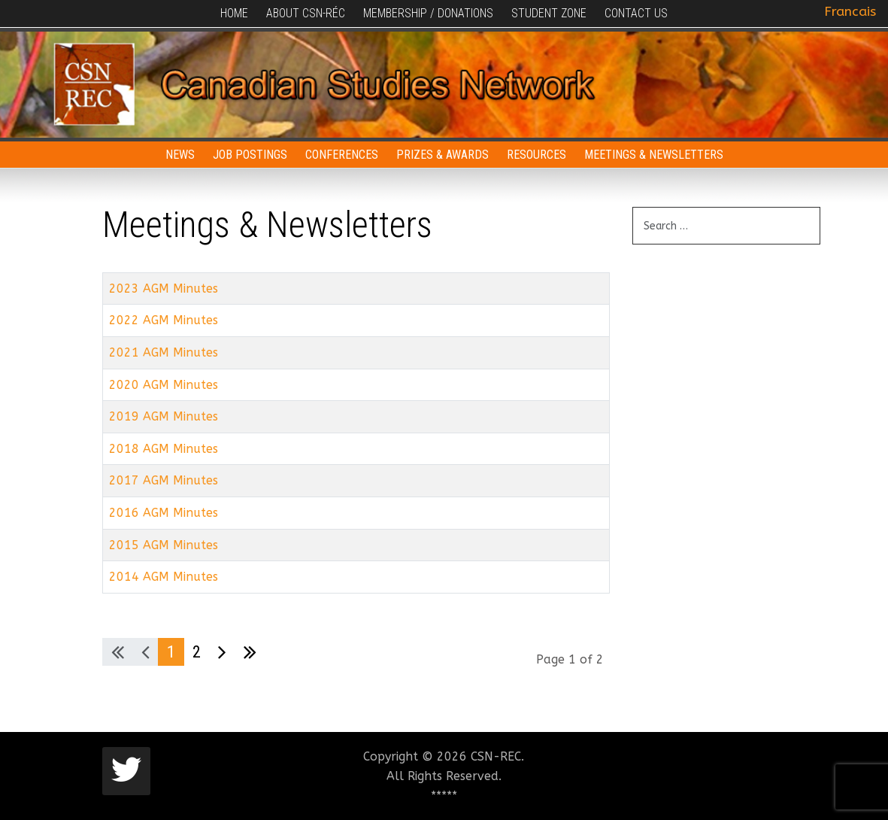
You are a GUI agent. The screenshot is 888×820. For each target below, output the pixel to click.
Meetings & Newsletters (653, 154)
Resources (536, 154)
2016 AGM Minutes (163, 513)
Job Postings (250, 154)
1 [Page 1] (171, 651)
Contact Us (636, 13)
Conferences (341, 154)
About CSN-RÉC (305, 13)
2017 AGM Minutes (163, 480)
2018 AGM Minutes (163, 449)
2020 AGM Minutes (163, 385)
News (180, 154)
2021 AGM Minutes (163, 352)
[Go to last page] (250, 652)
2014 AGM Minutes (163, 576)
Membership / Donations (428, 13)
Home (234, 13)
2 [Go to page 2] (196, 651)
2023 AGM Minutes (163, 288)
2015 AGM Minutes (163, 545)
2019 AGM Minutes (163, 416)
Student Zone (548, 13)
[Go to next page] (222, 652)
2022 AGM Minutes (163, 320)
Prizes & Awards (442, 154)
